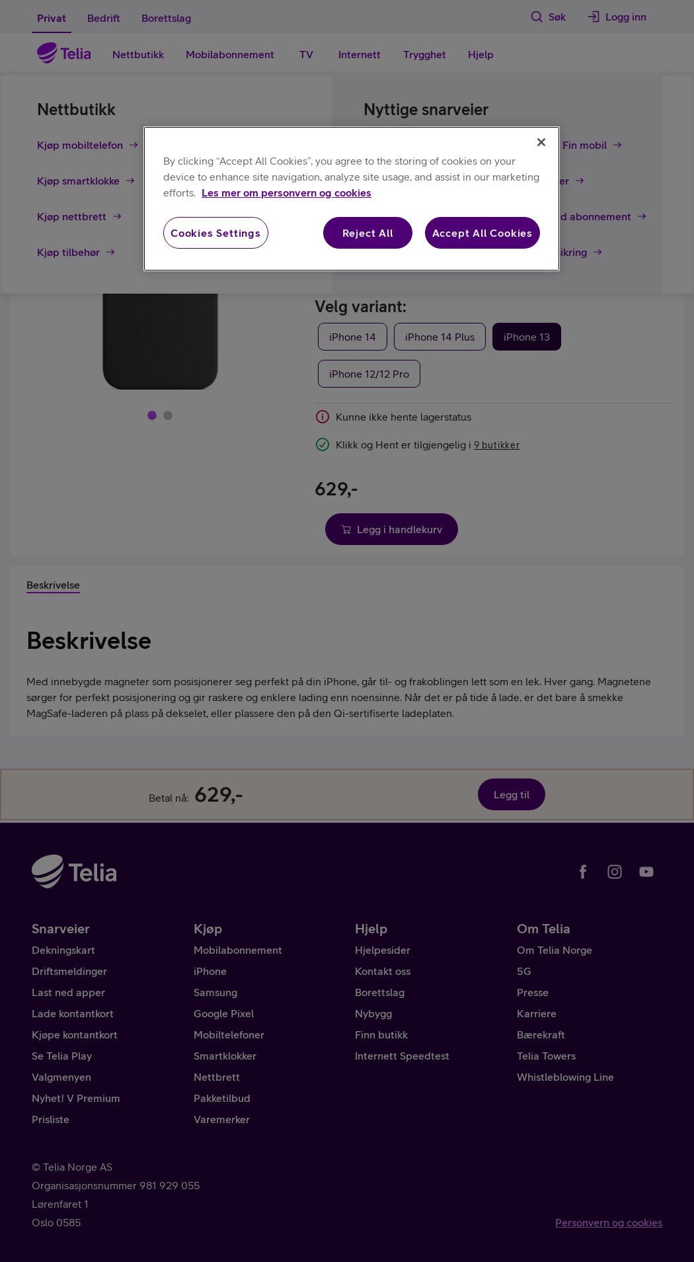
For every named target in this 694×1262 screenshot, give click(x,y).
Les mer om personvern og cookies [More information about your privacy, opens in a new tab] (286, 192)
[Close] (541, 142)
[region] (351, 198)
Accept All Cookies (482, 233)
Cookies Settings (216, 233)
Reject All (367, 233)
